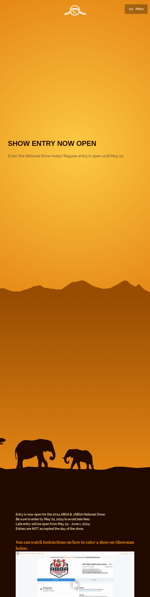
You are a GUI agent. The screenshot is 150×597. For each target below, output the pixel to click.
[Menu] (136, 9)
